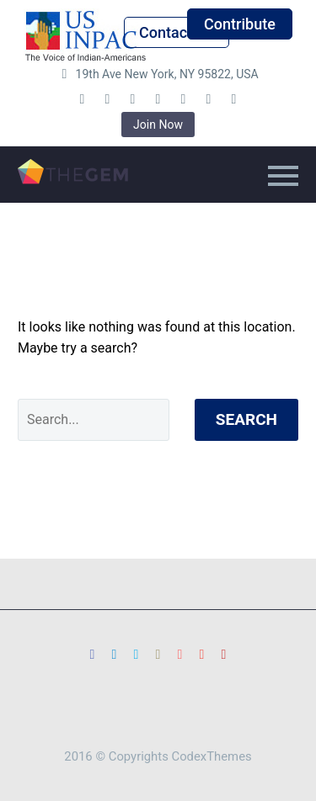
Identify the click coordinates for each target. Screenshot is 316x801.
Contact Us (176, 32)
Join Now (158, 124)
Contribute (240, 24)
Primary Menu (283, 176)
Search (246, 419)
